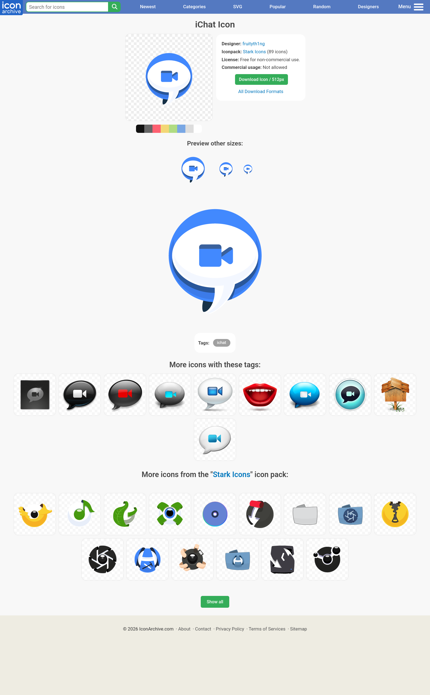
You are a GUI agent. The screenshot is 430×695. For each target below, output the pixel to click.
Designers (368, 6)
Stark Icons (254, 51)
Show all (215, 601)
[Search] (114, 7)
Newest (147, 6)
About (184, 629)
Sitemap (298, 629)
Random (321, 6)
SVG (237, 6)
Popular (278, 6)
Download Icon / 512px (261, 79)
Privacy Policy (230, 629)
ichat (221, 342)
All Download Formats (261, 91)
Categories (194, 6)
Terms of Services (267, 629)
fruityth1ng (253, 43)
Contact (203, 629)
